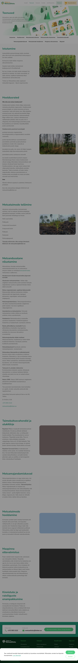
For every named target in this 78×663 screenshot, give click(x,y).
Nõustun (70, 652)
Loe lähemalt (17, 655)
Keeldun (70, 656)
